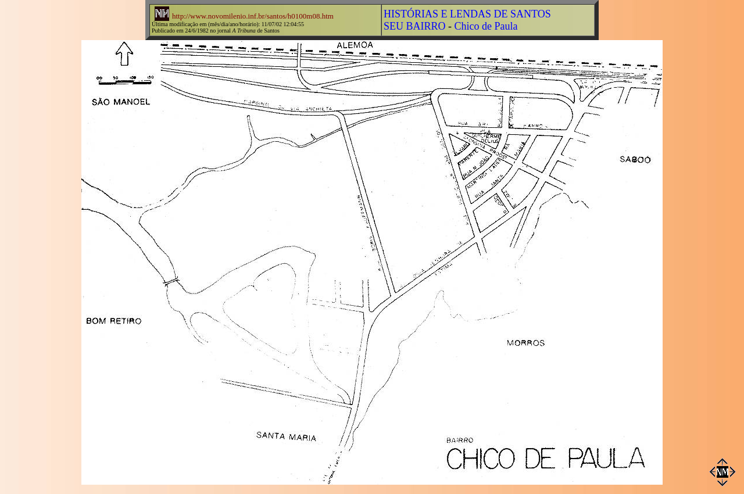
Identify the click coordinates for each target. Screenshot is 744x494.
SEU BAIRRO (415, 26)
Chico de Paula (486, 26)
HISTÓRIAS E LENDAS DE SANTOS (467, 14)
